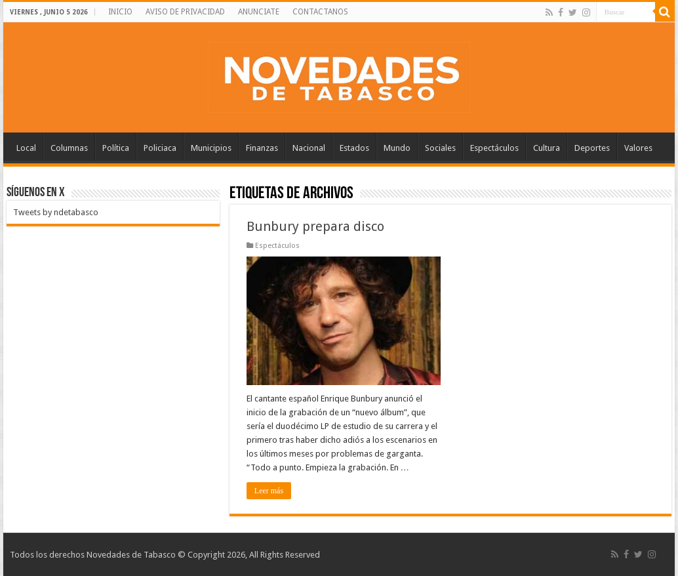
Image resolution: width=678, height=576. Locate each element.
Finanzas (262, 148)
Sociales (440, 148)
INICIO (120, 11)
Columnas (69, 148)
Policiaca (160, 148)
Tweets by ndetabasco (55, 212)
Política (115, 148)
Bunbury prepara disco (315, 226)
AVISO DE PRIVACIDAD (185, 11)
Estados (354, 148)
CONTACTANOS (320, 11)
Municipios (211, 148)
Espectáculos (494, 148)
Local (26, 148)
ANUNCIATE (258, 11)
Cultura (546, 148)
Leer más (268, 490)
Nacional (308, 148)
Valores (638, 148)
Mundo (397, 148)
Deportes (592, 148)
